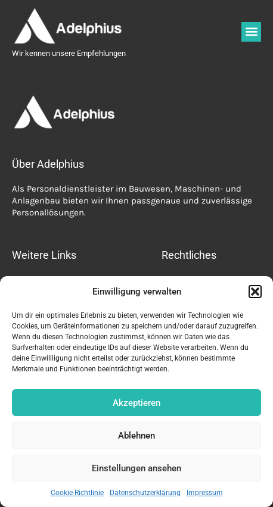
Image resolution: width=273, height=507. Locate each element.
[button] (255, 292)
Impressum (205, 493)
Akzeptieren (136, 403)
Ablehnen (136, 435)
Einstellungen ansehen (136, 468)
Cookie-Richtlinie (77, 493)
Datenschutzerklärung (145, 493)
